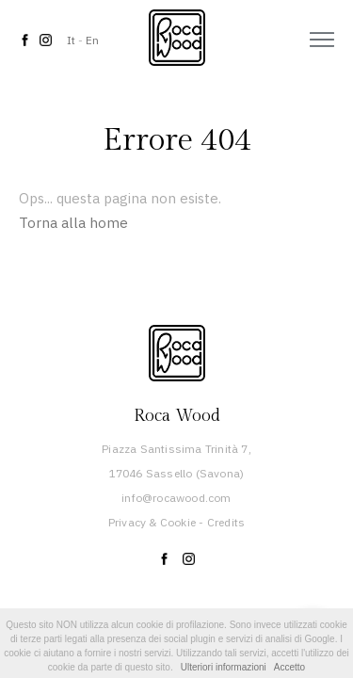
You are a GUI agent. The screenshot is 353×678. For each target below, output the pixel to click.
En (92, 40)
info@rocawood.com (176, 498)
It (71, 40)
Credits (226, 522)
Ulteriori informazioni (223, 667)
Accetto (289, 667)
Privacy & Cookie (152, 522)
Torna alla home (73, 223)
